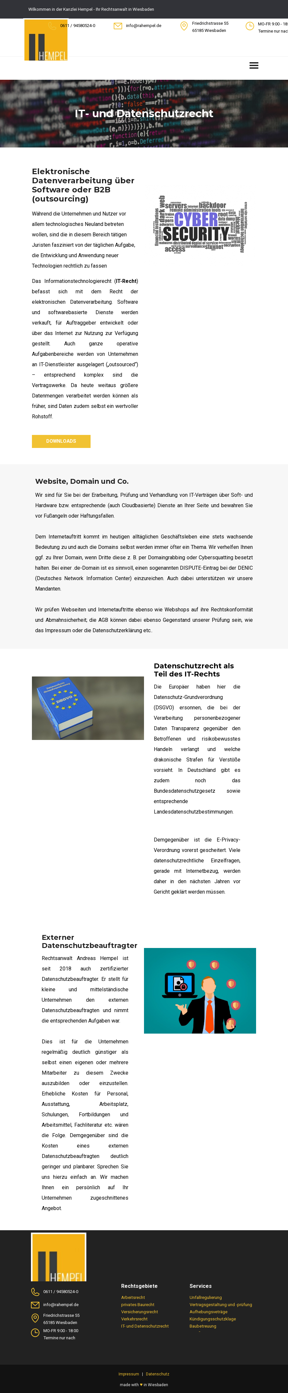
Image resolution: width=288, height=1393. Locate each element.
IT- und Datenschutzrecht (145, 1326)
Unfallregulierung (206, 1297)
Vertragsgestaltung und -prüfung (221, 1304)
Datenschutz (157, 1374)
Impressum (129, 1374)
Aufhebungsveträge (208, 1311)
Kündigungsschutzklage (213, 1318)
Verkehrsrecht (134, 1318)
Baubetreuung (203, 1326)
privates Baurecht (137, 1304)
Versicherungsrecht (139, 1311)
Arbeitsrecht (133, 1297)
